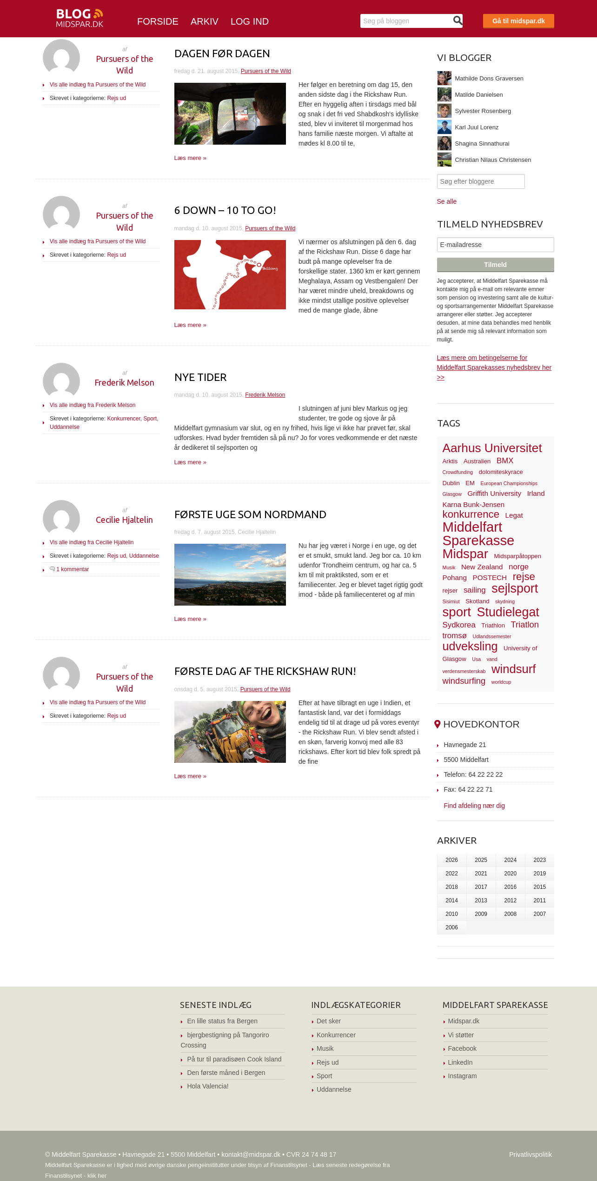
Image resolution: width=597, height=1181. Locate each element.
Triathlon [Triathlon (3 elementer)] (493, 625)
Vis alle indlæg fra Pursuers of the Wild (98, 84)
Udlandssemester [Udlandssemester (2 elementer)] (492, 636)
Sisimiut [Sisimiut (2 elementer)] (451, 601)
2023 (540, 860)
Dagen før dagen (222, 53)
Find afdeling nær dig (474, 805)
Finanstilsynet (288, 1164)
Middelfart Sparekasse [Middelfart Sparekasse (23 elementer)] (479, 533)
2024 (510, 860)
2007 (540, 914)
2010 (451, 914)
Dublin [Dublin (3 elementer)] (451, 483)
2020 (510, 873)
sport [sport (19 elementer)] (457, 612)
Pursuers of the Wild (266, 71)
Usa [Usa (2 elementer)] (476, 659)
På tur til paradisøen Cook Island (234, 1059)
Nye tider (200, 377)
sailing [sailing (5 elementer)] (475, 590)
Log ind (250, 21)
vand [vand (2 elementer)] (492, 659)
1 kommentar (72, 569)
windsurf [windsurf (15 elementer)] (513, 668)
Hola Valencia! (207, 1086)
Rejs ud (116, 98)
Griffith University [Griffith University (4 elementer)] (495, 493)
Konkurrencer (123, 418)
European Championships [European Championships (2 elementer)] (509, 483)
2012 (510, 900)
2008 (510, 914)
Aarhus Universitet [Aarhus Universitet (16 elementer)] (492, 448)
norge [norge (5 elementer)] (519, 566)
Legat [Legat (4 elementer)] (514, 515)
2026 (451, 860)
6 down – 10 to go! (225, 210)
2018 (451, 887)
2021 (481, 873)
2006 (451, 927)
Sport (150, 418)
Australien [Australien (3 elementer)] (477, 461)
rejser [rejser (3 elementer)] (450, 590)
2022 (451, 873)
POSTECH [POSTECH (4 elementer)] (490, 577)
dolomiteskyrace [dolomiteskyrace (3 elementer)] (501, 471)
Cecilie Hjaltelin (124, 519)
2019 (540, 873)
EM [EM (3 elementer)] (470, 483)
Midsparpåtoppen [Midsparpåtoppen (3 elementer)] (517, 556)
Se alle (447, 201)
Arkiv (205, 21)
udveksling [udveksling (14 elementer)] (470, 646)
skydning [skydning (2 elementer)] (505, 601)
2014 (451, 900)
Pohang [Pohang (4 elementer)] (455, 577)
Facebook (462, 1048)
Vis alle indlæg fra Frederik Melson (93, 405)
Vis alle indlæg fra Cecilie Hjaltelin (92, 542)
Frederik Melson (124, 382)
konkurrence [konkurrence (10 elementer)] (471, 514)
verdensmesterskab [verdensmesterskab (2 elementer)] (464, 671)
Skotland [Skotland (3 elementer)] (477, 601)
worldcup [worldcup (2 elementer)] (501, 682)
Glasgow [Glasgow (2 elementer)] (452, 494)
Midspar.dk (464, 1021)
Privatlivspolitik (530, 1154)
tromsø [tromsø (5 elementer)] (455, 635)
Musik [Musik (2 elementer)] (449, 567)
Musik (325, 1048)
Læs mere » (190, 157)
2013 (481, 900)
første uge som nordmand (250, 514)
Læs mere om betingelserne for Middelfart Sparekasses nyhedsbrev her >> (494, 367)
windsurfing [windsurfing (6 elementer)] (464, 681)
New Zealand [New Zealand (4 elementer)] (482, 567)
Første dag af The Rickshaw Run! (265, 671)
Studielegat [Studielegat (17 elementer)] (508, 612)
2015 (540, 887)
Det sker (329, 1021)
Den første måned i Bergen (226, 1072)
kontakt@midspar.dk (250, 1154)
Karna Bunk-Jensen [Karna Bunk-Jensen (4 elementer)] (474, 504)
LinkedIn (460, 1062)
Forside (158, 21)
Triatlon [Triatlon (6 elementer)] (525, 624)
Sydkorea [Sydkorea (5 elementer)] (459, 625)
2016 (510, 887)
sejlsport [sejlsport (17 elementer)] (514, 588)
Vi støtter (461, 1035)
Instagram (462, 1076)
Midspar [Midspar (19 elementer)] (465, 554)
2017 (481, 887)
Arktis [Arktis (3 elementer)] (450, 461)
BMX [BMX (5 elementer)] (505, 460)
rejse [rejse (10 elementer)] (524, 576)
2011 (540, 900)
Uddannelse (65, 427)
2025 (481, 860)
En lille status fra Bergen (222, 1021)
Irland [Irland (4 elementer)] (536, 493)
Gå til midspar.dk (518, 21)
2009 (481, 914)
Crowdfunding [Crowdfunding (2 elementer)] (458, 472)
